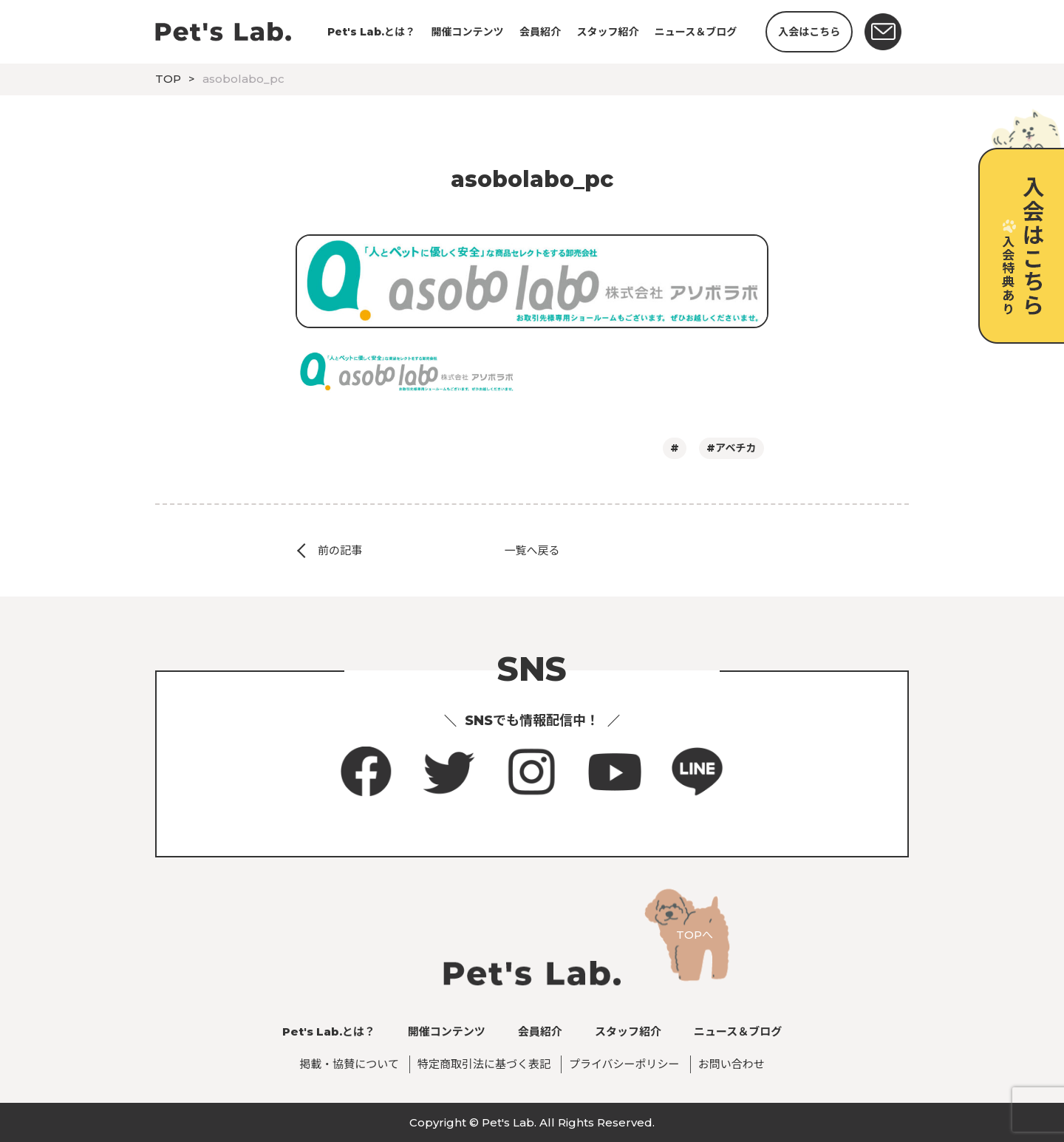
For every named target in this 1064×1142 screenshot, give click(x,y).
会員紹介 (540, 31)
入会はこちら (809, 31)
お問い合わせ (731, 1064)
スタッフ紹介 (607, 31)
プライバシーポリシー (624, 1064)
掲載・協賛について (349, 1064)
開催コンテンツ (468, 31)
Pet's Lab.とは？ (371, 31)
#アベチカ (731, 448)
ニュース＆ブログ (696, 31)
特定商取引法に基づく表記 (483, 1064)
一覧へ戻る (531, 550)
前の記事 (340, 550)
